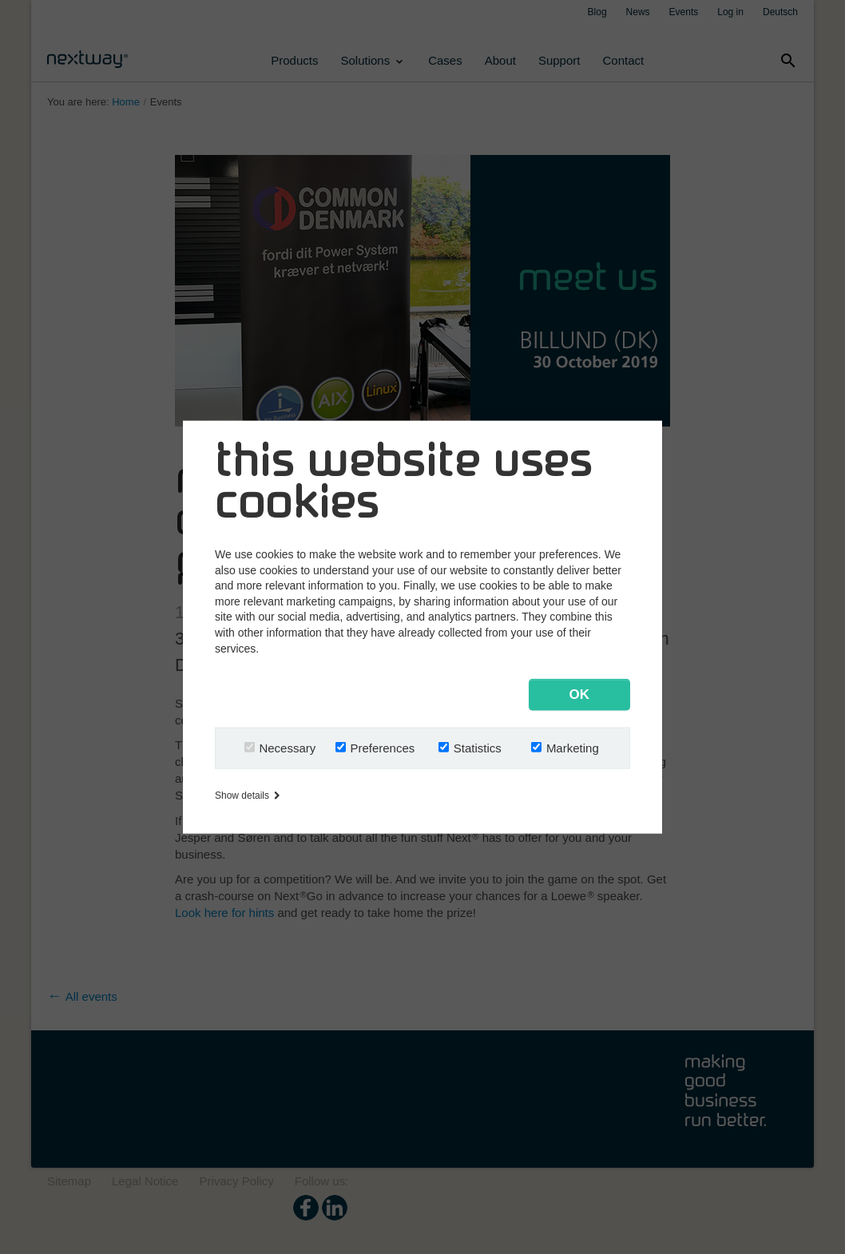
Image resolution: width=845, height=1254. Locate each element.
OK (579, 693)
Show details (247, 795)
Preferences (382, 747)
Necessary (287, 747)
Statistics (478, 747)
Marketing (572, 747)
